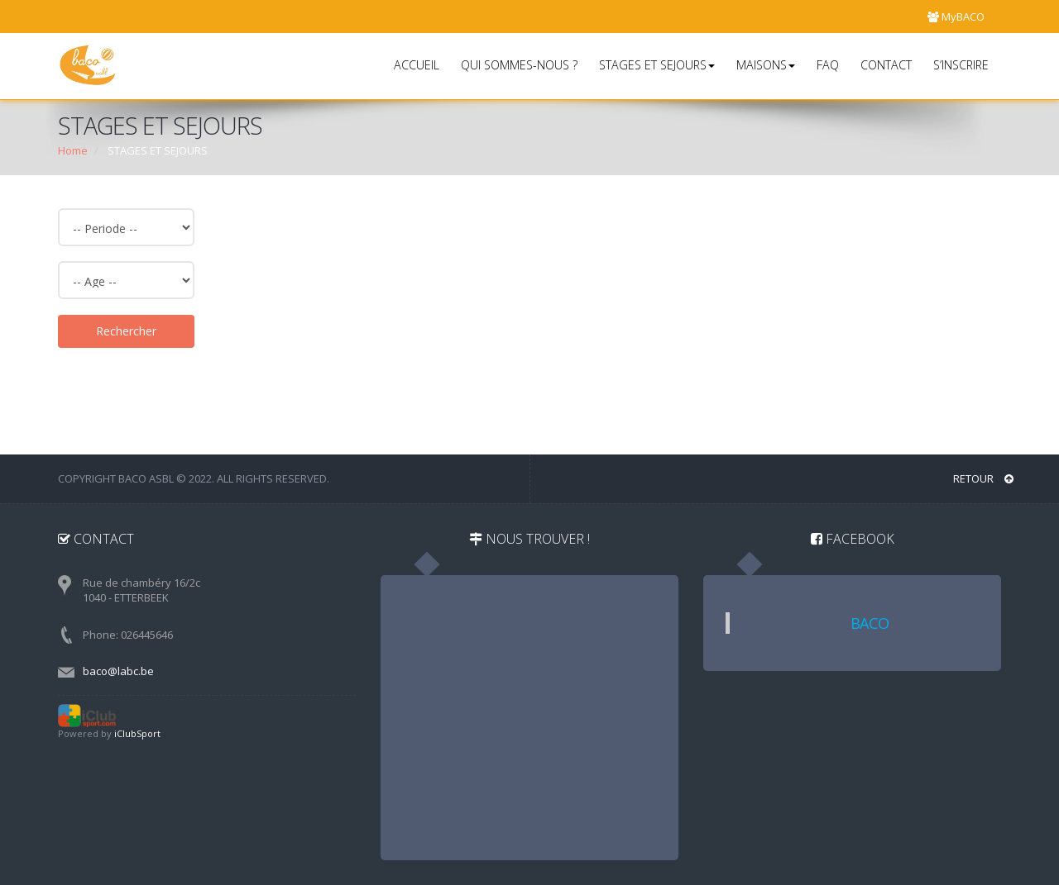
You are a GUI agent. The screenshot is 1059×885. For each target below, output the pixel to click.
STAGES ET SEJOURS (657, 65)
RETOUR (983, 478)
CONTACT (886, 65)
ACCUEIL (416, 65)
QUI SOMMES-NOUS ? (519, 65)
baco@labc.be (118, 671)
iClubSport (137, 733)
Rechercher (126, 331)
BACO (870, 623)
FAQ (828, 65)
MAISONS (765, 65)
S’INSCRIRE (961, 65)
